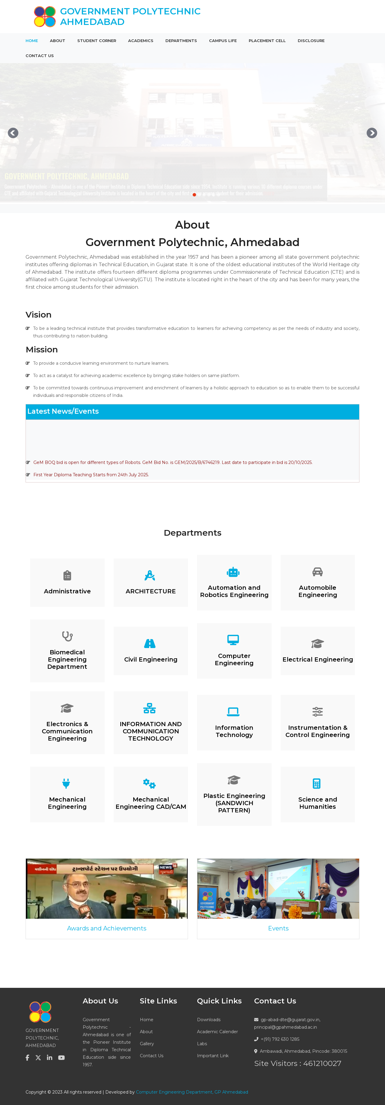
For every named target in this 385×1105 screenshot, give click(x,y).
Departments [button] (181, 40)
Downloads (208, 1019)
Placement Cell (267, 40)
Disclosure (311, 40)
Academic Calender (217, 1031)
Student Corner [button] (96, 40)
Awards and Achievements (106, 928)
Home (32, 40)
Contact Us (151, 1055)
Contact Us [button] (40, 55)
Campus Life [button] (223, 40)
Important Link (213, 1055)
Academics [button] (140, 40)
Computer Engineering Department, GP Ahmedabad (192, 1092)
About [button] (57, 40)
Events (278, 928)
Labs (202, 1043)
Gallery (147, 1043)
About (146, 1031)
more (269, 192)
